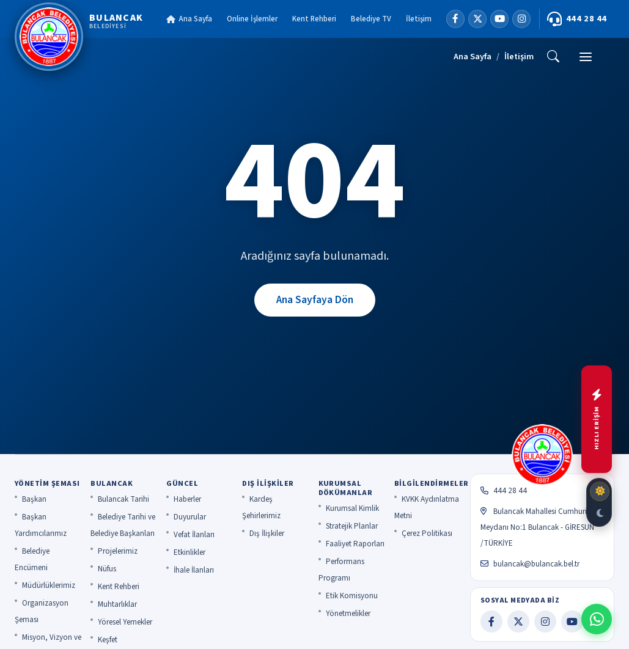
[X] (477, 19)
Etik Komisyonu (352, 595)
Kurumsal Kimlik (352, 508)
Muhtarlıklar (117, 604)
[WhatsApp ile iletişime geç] (596, 619)
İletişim (419, 18)
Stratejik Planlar (352, 526)
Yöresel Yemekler (125, 622)
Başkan (34, 499)
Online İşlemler (252, 18)
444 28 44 (577, 19)
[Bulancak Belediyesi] (79, 36)
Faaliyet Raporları (355, 543)
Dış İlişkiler (266, 533)
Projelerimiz (118, 551)
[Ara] (553, 57)
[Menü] (585, 56)
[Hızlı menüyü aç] (596, 419)
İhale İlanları (194, 570)
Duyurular (190, 517)
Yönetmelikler (348, 613)
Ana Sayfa (189, 18)
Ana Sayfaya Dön (314, 299)
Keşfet (107, 639)
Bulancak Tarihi (123, 499)
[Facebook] (455, 19)
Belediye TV (371, 18)
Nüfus (107, 568)
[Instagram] (521, 19)
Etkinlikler (189, 552)
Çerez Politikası (427, 533)
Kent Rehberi (314, 18)
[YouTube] (499, 19)
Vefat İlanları (194, 534)
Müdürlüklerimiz (48, 585)
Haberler (187, 499)
